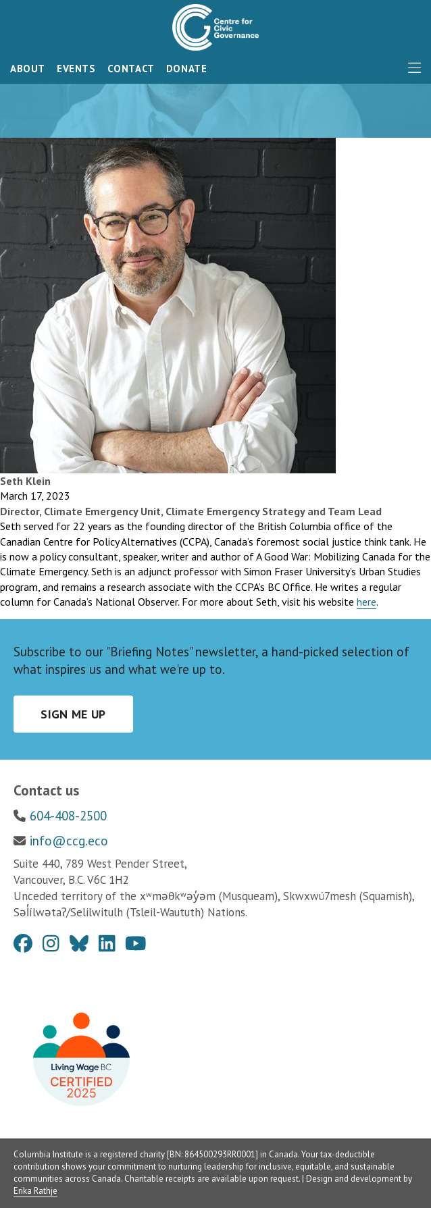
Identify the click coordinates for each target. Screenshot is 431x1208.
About (27, 68)
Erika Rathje (35, 1191)
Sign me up (73, 714)
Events (76, 68)
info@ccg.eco (69, 841)
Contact (131, 68)
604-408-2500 (68, 816)
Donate (186, 68)
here (366, 601)
